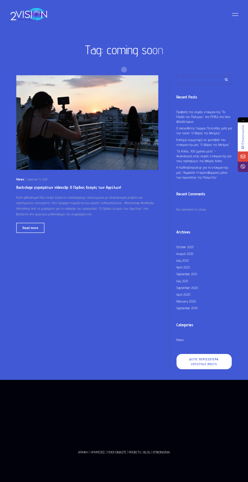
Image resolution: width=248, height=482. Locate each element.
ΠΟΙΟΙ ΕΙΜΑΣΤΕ (116, 452)
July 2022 (182, 261)
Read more (30, 228)
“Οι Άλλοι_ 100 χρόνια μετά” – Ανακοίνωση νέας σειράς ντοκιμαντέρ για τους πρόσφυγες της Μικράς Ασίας (203, 156)
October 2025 (185, 247)
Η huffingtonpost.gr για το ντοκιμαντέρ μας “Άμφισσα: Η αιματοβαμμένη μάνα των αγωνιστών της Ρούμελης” (202, 172)
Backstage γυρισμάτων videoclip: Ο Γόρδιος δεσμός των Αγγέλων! (68, 187)
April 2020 (183, 295)
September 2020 (187, 288)
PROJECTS (135, 452)
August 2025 (184, 254)
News (180, 340)
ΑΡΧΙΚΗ (83, 452)
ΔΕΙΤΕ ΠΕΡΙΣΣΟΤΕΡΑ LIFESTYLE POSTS (204, 362)
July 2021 (182, 281)
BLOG (146, 452)
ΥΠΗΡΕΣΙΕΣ (97, 452)
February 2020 (186, 301)
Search (226, 79)
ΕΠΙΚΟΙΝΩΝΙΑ (161, 452)
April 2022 (183, 267)
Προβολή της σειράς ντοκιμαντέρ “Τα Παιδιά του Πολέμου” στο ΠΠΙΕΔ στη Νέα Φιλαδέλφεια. (203, 117)
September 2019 (186, 308)
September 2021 (186, 274)
